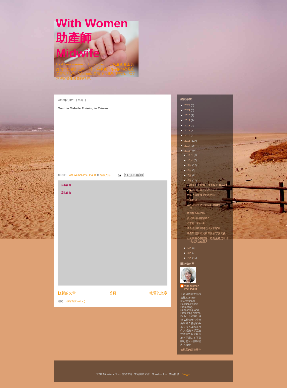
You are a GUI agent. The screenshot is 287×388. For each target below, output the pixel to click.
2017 (187, 130)
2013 (187, 150)
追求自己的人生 (196, 223)
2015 (187, 140)
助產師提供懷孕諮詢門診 (201, 194)
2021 (187, 110)
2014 (187, 145)
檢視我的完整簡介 (190, 349)
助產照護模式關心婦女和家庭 (203, 228)
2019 (187, 120)
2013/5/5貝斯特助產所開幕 (202, 189)
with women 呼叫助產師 (191, 287)
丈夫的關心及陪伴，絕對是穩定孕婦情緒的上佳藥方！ (207, 240)
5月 (190, 247)
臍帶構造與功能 (196, 213)
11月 (191, 155)
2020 (187, 115)
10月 (191, 160)
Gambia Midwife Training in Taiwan (207, 184)
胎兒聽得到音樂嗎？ (198, 218)
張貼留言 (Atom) (75, 301)
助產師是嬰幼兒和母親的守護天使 (206, 233)
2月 (190, 257)
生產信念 (192, 199)
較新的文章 (67, 293)
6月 (190, 180)
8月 (190, 170)
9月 (190, 165)
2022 (187, 105)
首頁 (112, 293)
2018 (187, 125)
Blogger (186, 374)
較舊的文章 (158, 293)
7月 (190, 175)
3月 (190, 252)
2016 (187, 135)
